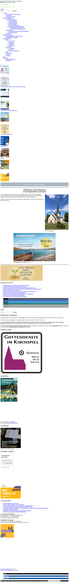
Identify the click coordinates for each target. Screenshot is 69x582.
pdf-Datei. (13, 421)
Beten (7, 39)
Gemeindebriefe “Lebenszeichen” (13, 14)
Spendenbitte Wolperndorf (6, 134)
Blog (4, 56)
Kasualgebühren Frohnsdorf (12, 37)
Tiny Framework (9, 570)
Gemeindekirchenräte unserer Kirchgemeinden (19, 31)
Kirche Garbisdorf (13, 20)
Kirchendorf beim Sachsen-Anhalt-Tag (11, 290)
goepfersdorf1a (4, 146)
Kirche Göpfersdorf (13, 21)
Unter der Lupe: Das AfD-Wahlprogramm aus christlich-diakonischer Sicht (19, 287)
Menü (2, 9)
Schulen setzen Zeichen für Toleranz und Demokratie (14, 286)
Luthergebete (11, 43)
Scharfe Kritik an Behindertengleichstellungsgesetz (14, 292)
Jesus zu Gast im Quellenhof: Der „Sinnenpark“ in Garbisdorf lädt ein (18, 505)
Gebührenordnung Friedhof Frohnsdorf (14, 36)
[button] (5, 299)
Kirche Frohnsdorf (13, 24)
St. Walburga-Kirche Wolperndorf (16, 27)
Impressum (5, 58)
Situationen (11, 44)
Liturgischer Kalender (10, 16)
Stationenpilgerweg (13, 32)
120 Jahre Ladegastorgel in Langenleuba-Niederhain (14, 511)
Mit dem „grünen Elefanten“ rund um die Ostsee (13, 504)
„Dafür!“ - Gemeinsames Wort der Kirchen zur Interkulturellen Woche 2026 (19, 291)
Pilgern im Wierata (28, 184)
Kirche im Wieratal (5, 4)
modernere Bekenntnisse (14, 50)
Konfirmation (9, 53)
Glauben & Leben (7, 38)
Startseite (5, 13)
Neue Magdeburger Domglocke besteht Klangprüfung (14, 296)
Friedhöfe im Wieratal (8, 35)
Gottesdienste (9, 15)
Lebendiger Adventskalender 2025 (10, 509)
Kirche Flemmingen (13, 22)
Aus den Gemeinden (7, 18)
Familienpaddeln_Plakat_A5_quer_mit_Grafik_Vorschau (13, 86)
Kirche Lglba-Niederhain (14, 25)
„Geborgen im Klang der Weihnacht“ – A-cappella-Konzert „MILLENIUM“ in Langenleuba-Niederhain (25, 508)
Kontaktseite (8, 60)
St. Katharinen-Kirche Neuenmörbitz (17, 26)
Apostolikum (11, 48)
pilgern (2, 158)
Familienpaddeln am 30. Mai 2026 (10, 503)
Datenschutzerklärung (10, 59)
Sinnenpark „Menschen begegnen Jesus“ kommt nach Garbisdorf (17, 510)
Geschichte (8, 33)
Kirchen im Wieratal (10, 19)
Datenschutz (8, 569)
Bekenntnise (8, 47)
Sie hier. (16, 423)
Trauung (8, 54)
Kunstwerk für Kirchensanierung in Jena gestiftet (13, 295)
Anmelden (15, 570)
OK (49, 580)
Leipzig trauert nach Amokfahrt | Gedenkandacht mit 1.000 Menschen (18, 293)
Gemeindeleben (9, 30)
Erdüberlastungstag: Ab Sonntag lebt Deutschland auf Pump (16, 285)
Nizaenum (11, 49)
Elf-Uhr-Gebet (12, 41)
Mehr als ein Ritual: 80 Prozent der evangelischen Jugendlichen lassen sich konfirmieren (22, 289)
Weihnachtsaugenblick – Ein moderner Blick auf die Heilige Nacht (17, 506)
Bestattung (8, 55)
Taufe (7, 51)
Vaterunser (11, 42)
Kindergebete (11, 45)
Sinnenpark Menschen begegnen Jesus (9, 110)
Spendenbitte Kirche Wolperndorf (18, 28)
